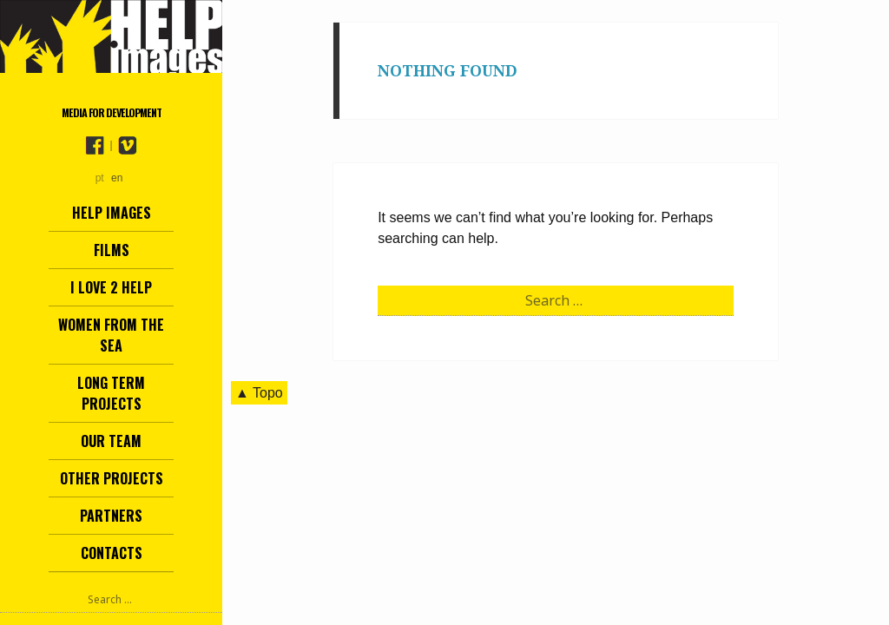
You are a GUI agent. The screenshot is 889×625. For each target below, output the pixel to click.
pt (99, 178)
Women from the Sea (111, 335)
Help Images (111, 212)
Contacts (111, 553)
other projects (111, 478)
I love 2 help (111, 287)
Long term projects (111, 393)
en (116, 178)
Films (111, 250)
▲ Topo (259, 392)
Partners (111, 515)
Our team (111, 441)
